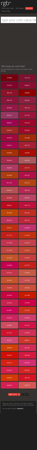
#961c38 (27, 108)
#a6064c (9, 145)
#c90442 (9, 295)
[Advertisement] (18, 43)
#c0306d (27, 228)
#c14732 (27, 250)
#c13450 (9, 243)
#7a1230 (27, 78)
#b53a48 (9, 198)
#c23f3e (27, 258)
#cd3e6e (27, 317)
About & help (5, 11)
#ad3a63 (9, 168)
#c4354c (9, 273)
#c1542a (9, 258)
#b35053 (9, 190)
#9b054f (9, 123)
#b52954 (27, 190)
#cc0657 (9, 310)
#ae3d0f (9, 175)
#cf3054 (27, 332)
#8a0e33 (27, 85)
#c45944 (27, 273)
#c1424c (27, 243)
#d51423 (27, 377)
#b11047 (27, 175)
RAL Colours (20, 8)
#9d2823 (9, 130)
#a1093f (9, 138)
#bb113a (27, 205)
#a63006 (9, 153)
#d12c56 (27, 347)
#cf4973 (9, 340)
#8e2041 (27, 100)
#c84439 (9, 288)
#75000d (9, 78)
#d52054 (9, 385)
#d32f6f (27, 362)
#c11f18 (9, 235)
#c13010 (27, 235)
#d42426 (27, 370)
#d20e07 (9, 355)
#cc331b (27, 310)
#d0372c (27, 340)
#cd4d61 (9, 325)
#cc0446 (27, 302)
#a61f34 (27, 145)
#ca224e (9, 302)
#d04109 (9, 347)
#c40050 (9, 265)
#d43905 (9, 377)
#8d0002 (27, 93)
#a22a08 (27, 138)
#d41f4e (9, 370)
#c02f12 (9, 228)
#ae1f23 (27, 168)
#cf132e (9, 332)
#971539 (27, 115)
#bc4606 (9, 213)
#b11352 (9, 183)
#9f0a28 (27, 130)
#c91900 (27, 295)
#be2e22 (27, 213)
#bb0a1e (9, 205)
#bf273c (27, 220)
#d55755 (27, 385)
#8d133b (9, 100)
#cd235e (9, 317)
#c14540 (9, 250)
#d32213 (9, 362)
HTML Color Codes (7, 8)
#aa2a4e (9, 160)
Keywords (29, 8)
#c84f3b (27, 288)
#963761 (9, 115)
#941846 (9, 108)
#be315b (9, 220)
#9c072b (27, 123)
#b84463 (27, 198)
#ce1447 (27, 325)
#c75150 (27, 280)
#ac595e (27, 160)
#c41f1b (27, 265)
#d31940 (27, 355)
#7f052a (9, 85)
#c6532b (9, 280)
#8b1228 (9, 93)
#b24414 (27, 183)
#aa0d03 (27, 153)
